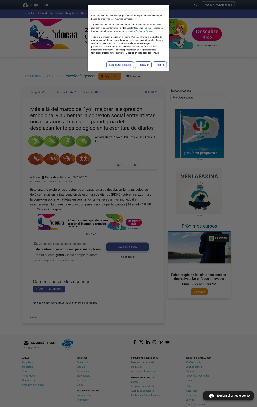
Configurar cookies (120, 64)
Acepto (160, 64)
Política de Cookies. (144, 31)
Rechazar (143, 64)
